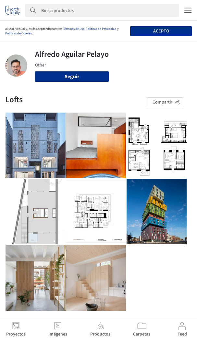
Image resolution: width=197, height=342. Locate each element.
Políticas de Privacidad (101, 29)
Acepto (161, 31)
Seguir (72, 76)
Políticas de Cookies (18, 33)
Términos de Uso (73, 29)
